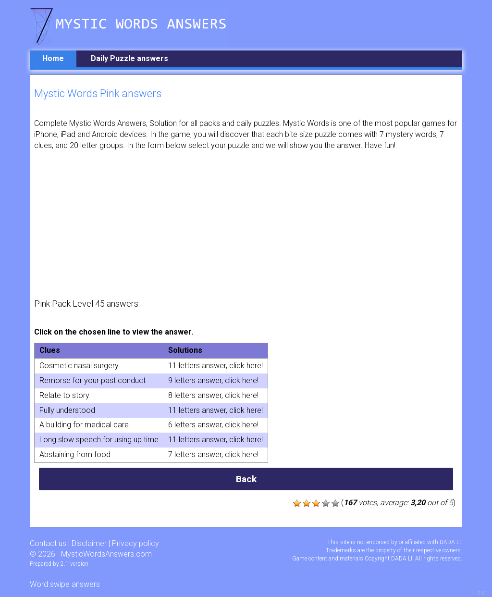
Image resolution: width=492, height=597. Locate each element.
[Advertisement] (246, 223)
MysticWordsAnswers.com (106, 554)
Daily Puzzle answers (129, 58)
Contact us (48, 543)
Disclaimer (89, 543)
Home (53, 58)
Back (246, 479)
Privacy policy (135, 543)
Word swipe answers (65, 584)
